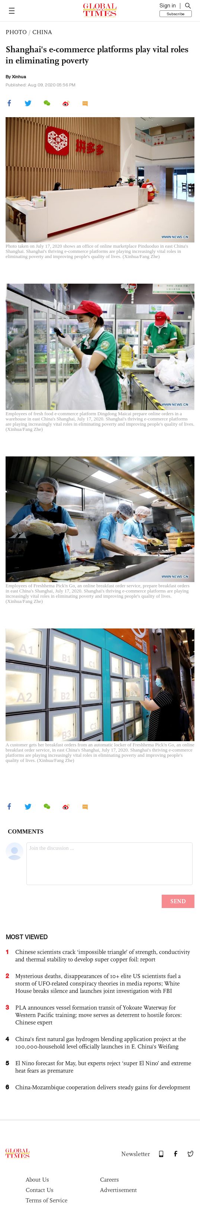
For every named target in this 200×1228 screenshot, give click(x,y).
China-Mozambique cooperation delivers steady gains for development (102, 1087)
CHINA (42, 32)
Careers (109, 1179)
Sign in (167, 6)
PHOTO (16, 32)
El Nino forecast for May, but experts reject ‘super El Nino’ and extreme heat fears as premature (103, 1067)
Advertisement (118, 1190)
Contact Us (40, 1190)
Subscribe (175, 13)
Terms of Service (46, 1200)
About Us (37, 1179)
